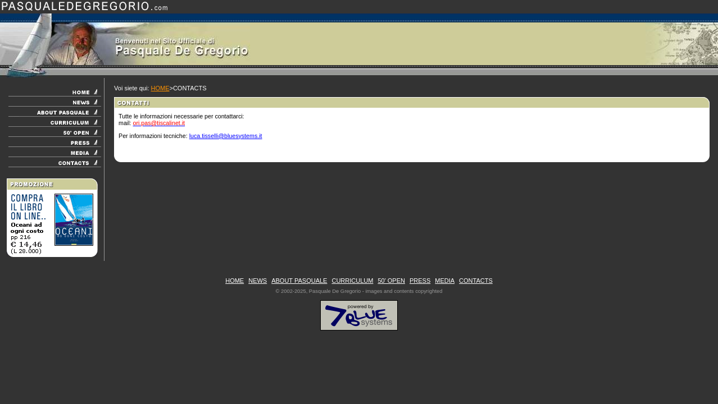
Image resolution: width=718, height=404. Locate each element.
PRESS (420, 280)
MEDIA (445, 280)
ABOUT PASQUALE (299, 280)
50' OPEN (391, 280)
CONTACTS (476, 280)
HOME (160, 88)
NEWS (257, 280)
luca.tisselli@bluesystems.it (225, 135)
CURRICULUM (352, 280)
